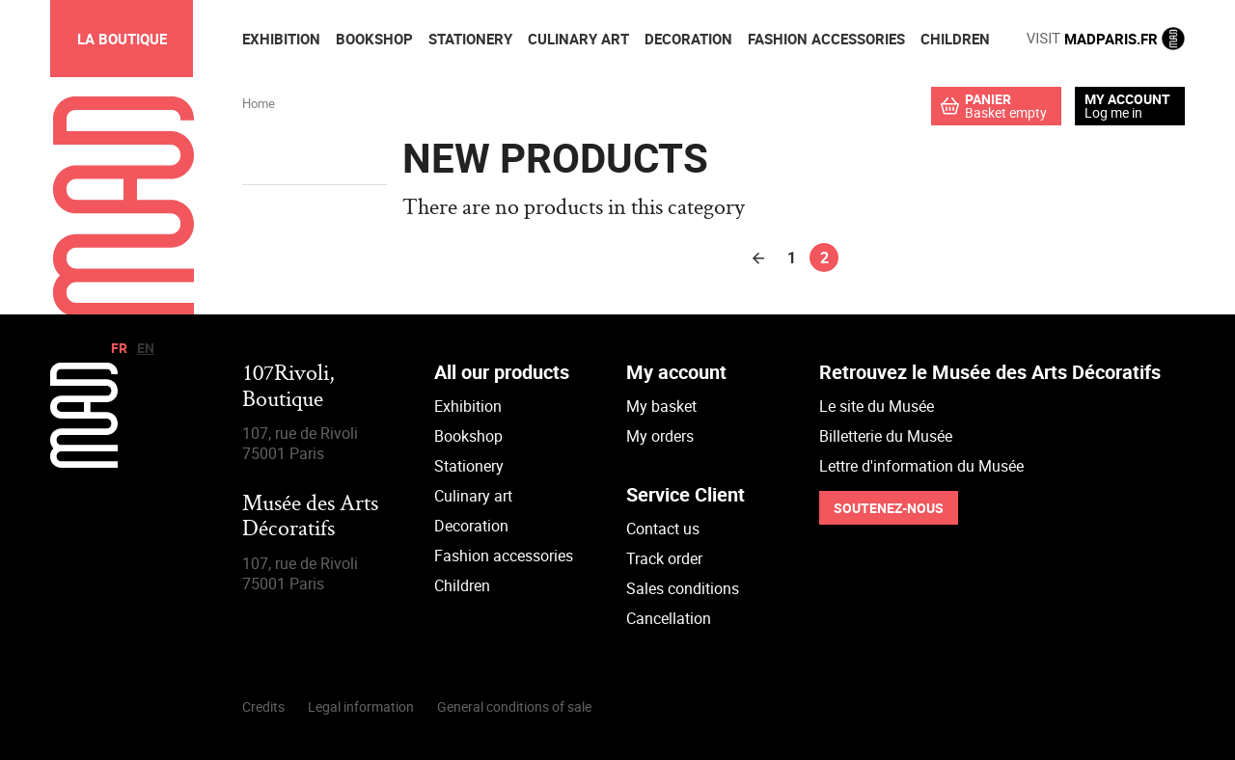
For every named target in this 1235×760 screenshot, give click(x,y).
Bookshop (468, 436)
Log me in (1113, 112)
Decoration (471, 525)
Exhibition (468, 406)
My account (1127, 99)
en (145, 348)
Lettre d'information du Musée (921, 465)
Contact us (663, 528)
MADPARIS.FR (1106, 38)
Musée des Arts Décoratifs (310, 517)
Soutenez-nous (889, 508)
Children (462, 585)
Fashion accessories (503, 555)
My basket (661, 406)
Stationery (469, 465)
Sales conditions (682, 588)
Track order (664, 558)
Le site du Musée (876, 406)
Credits (263, 706)
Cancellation (668, 618)
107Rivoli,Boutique (288, 387)
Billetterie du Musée (885, 436)
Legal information (361, 706)
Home (258, 103)
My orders (660, 436)
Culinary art (473, 495)
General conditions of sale (514, 706)
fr (119, 348)
